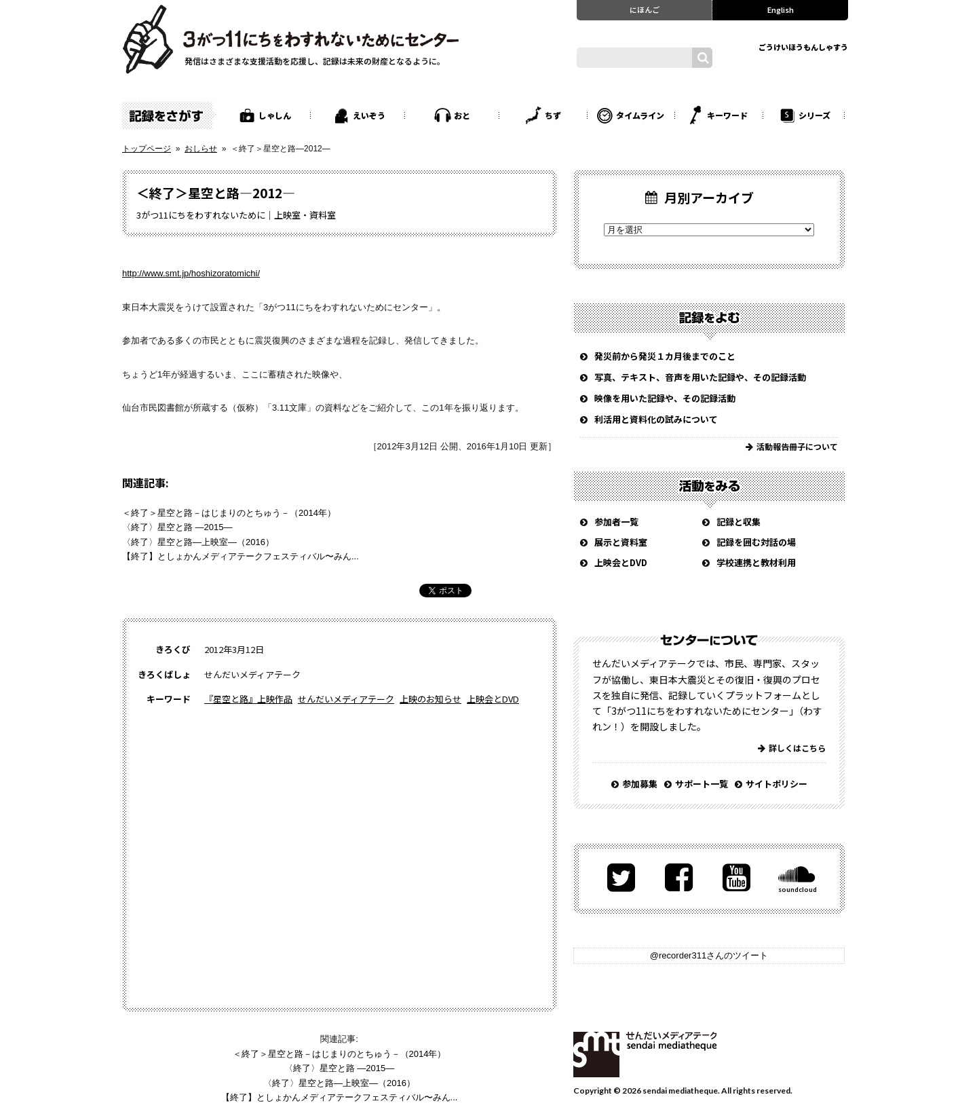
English (780, 9)
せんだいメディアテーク (346, 698)
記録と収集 (738, 521)
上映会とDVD (493, 698)
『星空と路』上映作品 (248, 698)
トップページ (146, 148)
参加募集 (639, 783)
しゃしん (274, 115)
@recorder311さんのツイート (709, 955)
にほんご (644, 9)
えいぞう (369, 115)
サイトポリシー (776, 783)
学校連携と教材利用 (756, 562)
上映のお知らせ (430, 698)
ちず (553, 115)
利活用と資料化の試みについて (656, 419)
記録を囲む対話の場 (756, 542)
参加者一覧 (616, 521)
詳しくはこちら (797, 747)
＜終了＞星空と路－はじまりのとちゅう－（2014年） (229, 513)
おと (462, 115)
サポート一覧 (701, 783)
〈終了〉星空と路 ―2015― (177, 527)
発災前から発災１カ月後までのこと (664, 356)
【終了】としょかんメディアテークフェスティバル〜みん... (240, 556)
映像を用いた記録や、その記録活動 (664, 398)
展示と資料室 (620, 542)
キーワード (727, 115)
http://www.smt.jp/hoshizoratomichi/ (191, 273)
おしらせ (201, 148)
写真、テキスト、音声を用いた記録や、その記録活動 (700, 377)
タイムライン (640, 115)
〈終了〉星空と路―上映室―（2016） (198, 542)
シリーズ (814, 115)
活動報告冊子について (797, 446)
